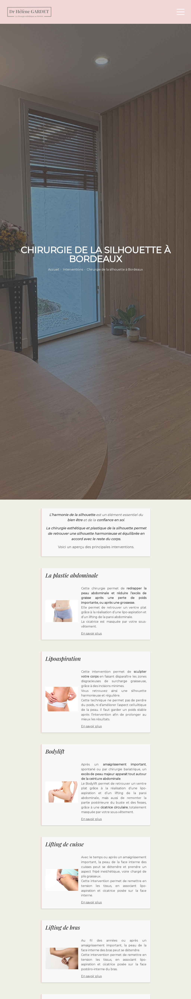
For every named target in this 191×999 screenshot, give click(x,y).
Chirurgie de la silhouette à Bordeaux (115, 269)
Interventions (73, 269)
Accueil (53, 269)
